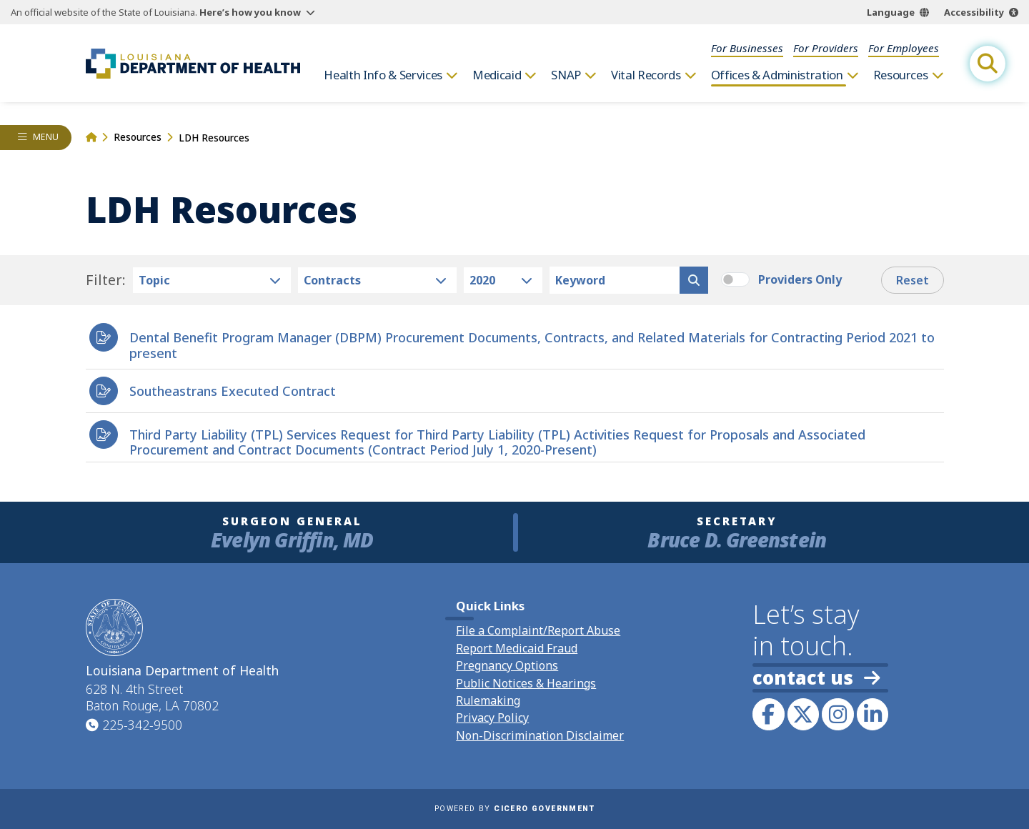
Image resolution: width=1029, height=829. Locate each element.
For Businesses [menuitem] (747, 48)
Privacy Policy (492, 717)
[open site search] (987, 63)
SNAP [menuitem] (566, 75)
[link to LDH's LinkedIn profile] (872, 714)
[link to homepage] (193, 64)
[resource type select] (377, 280)
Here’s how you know (250, 12)
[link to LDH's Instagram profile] (837, 714)
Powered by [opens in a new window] (514, 808)
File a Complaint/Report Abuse (538, 630)
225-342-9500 (142, 724)
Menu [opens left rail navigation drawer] (46, 137)
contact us (816, 677)
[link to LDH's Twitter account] (803, 714)
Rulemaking (488, 700)
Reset (912, 280)
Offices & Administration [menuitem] (777, 75)
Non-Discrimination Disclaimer (540, 735)
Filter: (106, 280)
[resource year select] (503, 280)
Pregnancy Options (507, 665)
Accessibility (974, 12)
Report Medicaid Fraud (516, 648)
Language (891, 12)
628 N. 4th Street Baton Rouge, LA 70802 (152, 697)
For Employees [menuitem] (903, 48)
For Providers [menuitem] (825, 48)
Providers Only (800, 279)
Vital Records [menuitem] (646, 75)
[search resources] (694, 280)
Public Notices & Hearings (526, 683)
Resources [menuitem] (900, 75)
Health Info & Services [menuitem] (383, 75)
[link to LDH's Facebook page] (768, 714)
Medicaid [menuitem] (496, 75)
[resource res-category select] (212, 280)
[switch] (735, 279)
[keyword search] (615, 280)
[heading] (514, 342)
